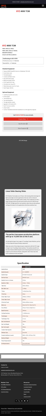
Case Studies (27, 391)
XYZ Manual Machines (6, 389)
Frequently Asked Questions (30, 384)
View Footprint (22, 128)
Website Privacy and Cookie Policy (15, 408)
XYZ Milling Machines (5, 384)
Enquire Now (22, 119)
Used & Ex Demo (4, 391)
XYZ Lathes (3, 387)
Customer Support (28, 387)
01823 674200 (16, 2)
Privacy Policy (4, 408)
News (25, 394)
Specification (22, 123)
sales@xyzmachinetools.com (7, 370)
